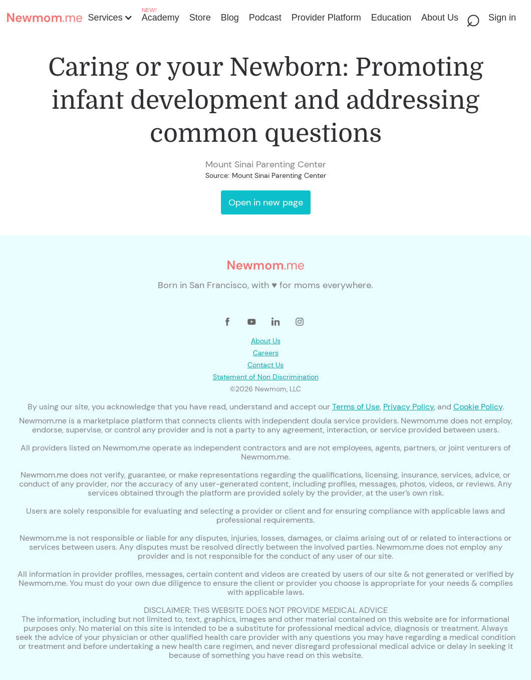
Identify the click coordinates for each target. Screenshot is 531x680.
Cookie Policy (477, 406)
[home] (44, 17)
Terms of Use (356, 406)
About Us (266, 340)
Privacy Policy (408, 406)
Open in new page (265, 202)
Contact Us (265, 364)
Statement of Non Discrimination (266, 376)
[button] (109, 18)
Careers (266, 352)
